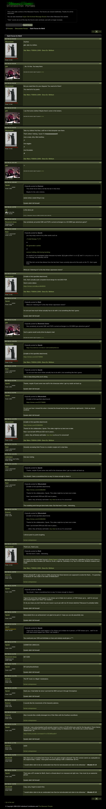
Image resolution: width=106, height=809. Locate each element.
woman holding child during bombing (38, 252)
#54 (100, 341)
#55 (100, 366)
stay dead (49, 435)
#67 (100, 612)
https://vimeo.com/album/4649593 (34, 286)
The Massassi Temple (45, 806)
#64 (100, 544)
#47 (100, 182)
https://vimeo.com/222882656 (33, 425)
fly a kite (42, 72)
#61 (100, 464)
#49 (100, 219)
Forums (10, 28)
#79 (100, 770)
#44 (100, 108)
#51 (100, 273)
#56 (100, 380)
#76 (100, 724)
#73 (100, 688)
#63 (100, 509)
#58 (100, 419)
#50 (100, 229)
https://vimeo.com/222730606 (33, 357)
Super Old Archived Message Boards (35, 16)
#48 (100, 207)
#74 (100, 700)
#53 (100, 319)
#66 (100, 585)
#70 (100, 654)
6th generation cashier (33, 245)
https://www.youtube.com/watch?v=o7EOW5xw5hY (40, 733)
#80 (100, 784)
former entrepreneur (30, 540)
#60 (100, 454)
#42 (100, 63)
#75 (100, 712)
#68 (100, 624)
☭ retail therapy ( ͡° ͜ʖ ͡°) (33, 239)
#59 (100, 444)
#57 (100, 392)
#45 (100, 127)
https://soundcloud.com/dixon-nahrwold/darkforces (42, 348)
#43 (100, 83)
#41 (100, 39)
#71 (100, 664)
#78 (100, 755)
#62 (100, 480)
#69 (100, 642)
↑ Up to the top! (9, 802)
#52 (100, 298)
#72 (100, 676)
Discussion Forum (21, 28)
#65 (100, 572)
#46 (100, 162)
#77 (100, 743)
